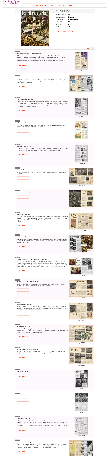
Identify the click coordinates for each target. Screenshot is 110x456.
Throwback (61, 5)
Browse (52, 5)
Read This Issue (65, 31)
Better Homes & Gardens (14, 2)
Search (71, 5)
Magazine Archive (41, 5)
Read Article (22, 65)
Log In (103, 2)
